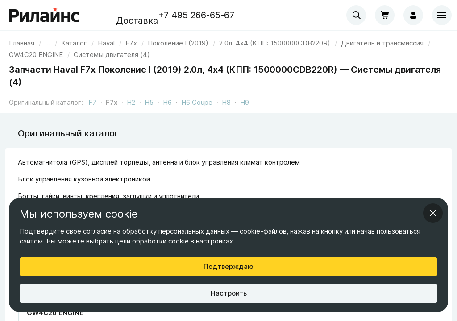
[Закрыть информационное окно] (433, 213)
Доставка (137, 20)
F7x (111, 102)
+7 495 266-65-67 (196, 15)
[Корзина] (385, 15)
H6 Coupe (196, 102)
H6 (167, 102)
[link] (106, 43)
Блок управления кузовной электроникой (84, 179)
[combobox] (356, 15)
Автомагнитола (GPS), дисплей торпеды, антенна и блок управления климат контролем (159, 162)
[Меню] (442, 15)
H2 (131, 102)
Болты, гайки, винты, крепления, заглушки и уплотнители (108, 196)
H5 (149, 102)
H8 (226, 102)
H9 (244, 102)
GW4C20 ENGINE (55, 313)
